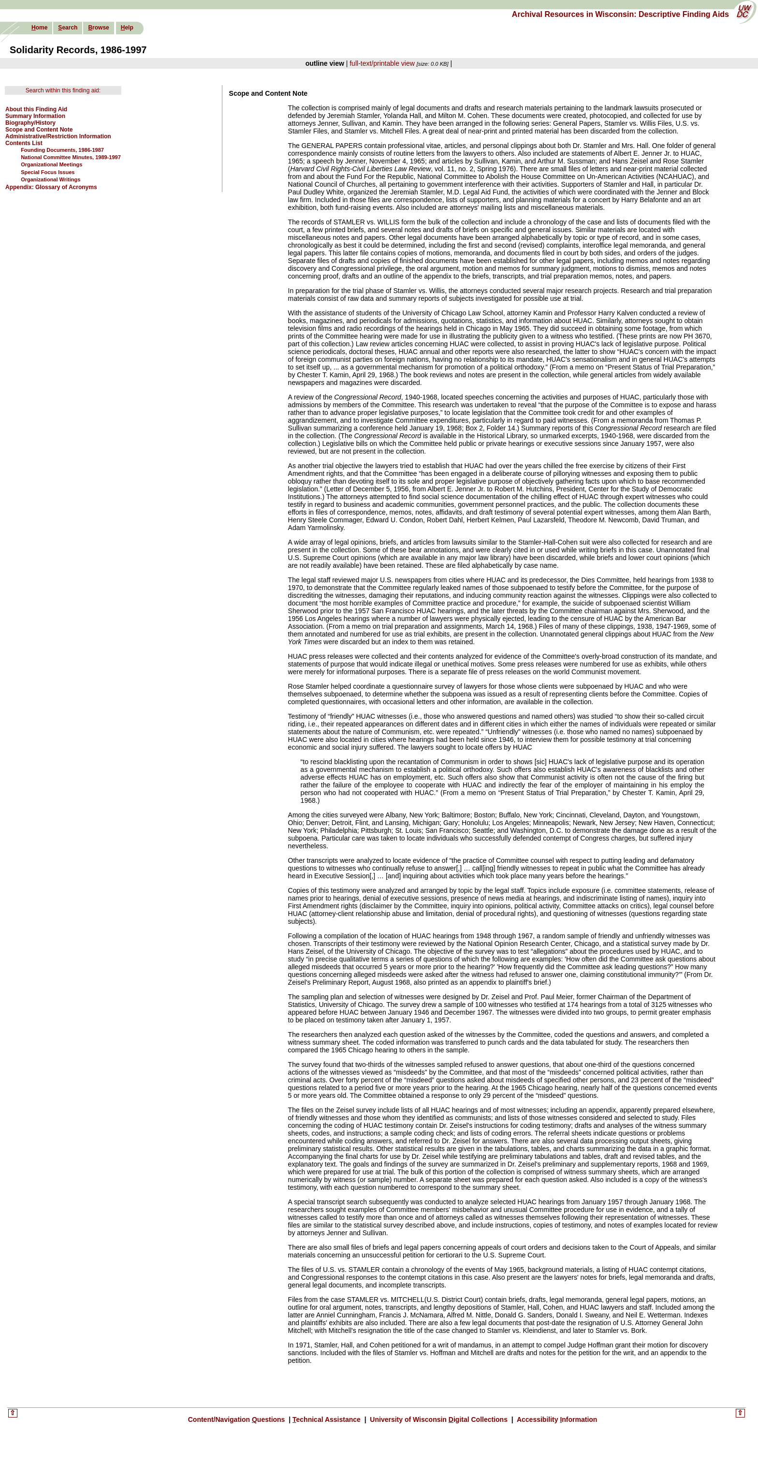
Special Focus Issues (47, 172)
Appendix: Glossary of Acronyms (51, 187)
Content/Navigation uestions (237, 1419)
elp (127, 27)
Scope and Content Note (39, 129)
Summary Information (35, 116)
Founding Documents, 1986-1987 (62, 150)
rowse (98, 27)
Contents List (24, 143)
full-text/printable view (382, 63)
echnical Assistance (327, 1419)
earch (67, 27)
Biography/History (30, 122)
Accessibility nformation (556, 1419)
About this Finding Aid (36, 109)
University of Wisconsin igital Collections (438, 1419)
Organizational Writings (50, 179)
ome (39, 27)
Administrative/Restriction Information (58, 136)
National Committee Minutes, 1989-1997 (71, 157)
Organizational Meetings (51, 164)
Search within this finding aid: (63, 90)
